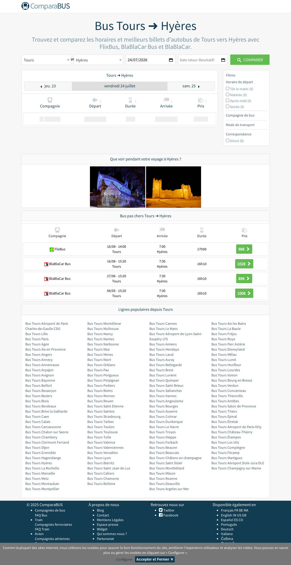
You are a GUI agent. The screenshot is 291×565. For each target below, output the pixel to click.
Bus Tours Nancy (100, 333)
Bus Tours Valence (101, 442)
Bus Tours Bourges (163, 406)
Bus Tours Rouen (100, 401)
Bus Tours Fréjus (224, 333)
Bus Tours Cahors (100, 473)
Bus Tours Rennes (101, 395)
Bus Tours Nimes (100, 354)
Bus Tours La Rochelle (42, 468)
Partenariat (105, 538)
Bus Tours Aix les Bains (228, 323)
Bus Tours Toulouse (102, 432)
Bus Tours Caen (37, 416)
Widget (102, 529)
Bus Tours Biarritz (100, 463)
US (239, 515)
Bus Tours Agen (37, 344)
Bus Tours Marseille (40, 473)
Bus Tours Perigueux (103, 375)
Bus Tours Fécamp (225, 452)
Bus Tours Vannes (163, 395)
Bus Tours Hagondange (43, 457)
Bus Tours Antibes (225, 401)
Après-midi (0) (240, 100)
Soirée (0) (237, 106)
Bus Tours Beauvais (164, 452)
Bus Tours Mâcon (162, 473)
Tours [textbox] (29, 60)
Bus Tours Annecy (39, 359)
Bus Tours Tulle (99, 437)
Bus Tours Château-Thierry (231, 432)
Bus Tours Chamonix (103, 478)
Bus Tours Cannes (163, 323)
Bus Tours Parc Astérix (228, 344)
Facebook (170, 515)
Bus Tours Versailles (102, 452)
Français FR (229, 510)
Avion (39, 533)
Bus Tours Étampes (226, 437)
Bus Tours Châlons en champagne (175, 457)
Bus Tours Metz (37, 478)
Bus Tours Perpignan (103, 380)
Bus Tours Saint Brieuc (166, 385)
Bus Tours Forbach (163, 442)
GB (244, 515)
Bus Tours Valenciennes (105, 447)
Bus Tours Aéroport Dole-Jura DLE (237, 463)
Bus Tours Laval (161, 354)
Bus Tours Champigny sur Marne (236, 468)
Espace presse (107, 524)
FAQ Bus (41, 515)
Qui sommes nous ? (112, 533)
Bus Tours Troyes (162, 432)
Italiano (227, 533)
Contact (103, 515)
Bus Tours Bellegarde (165, 364)
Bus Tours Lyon (99, 457)
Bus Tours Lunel (223, 359)
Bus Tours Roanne (163, 478)
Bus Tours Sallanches (165, 390)
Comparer (250, 59)
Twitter (168, 510)
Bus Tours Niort (99, 359)
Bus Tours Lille (36, 333)
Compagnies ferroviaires (53, 524)
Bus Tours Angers (38, 354)
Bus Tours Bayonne (40, 380)
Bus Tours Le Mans (163, 328)
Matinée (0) (238, 94)
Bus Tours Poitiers (101, 385)
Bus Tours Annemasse (42, 364)
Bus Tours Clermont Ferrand (47, 442)
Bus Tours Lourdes (225, 370)
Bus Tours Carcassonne (43, 426)
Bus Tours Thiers (224, 411)
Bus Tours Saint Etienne (105, 406)
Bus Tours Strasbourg (103, 416)
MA (246, 510)
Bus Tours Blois (37, 401)
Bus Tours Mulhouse (103, 328)
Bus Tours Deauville (164, 483)
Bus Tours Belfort (38, 385)
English (226, 515)
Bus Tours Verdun (225, 385)
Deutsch (227, 529)
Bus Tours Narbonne (103, 344)
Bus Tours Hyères (38, 463)
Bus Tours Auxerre (163, 411)
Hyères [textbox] (82, 60)
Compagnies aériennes (52, 538)
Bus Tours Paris (37, 339)
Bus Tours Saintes (100, 411)
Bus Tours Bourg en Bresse (231, 380)
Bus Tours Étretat (224, 421)
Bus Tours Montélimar (104, 323)
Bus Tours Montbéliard (166, 468)
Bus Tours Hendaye (164, 349)
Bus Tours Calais (37, 421)
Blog (100, 510)
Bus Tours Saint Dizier (165, 463)
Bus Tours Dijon (37, 447)
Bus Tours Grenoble (40, 452)
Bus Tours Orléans (101, 364)
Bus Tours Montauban (42, 483)
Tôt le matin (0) (241, 89)
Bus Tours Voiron (224, 375)
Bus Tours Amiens (163, 344)
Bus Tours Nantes (100, 339)
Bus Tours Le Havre (164, 426)
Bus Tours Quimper (164, 380)
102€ (244, 263)
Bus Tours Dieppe (162, 437)
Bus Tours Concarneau (228, 390)
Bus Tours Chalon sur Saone (46, 432)
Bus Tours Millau (224, 354)
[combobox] (46, 60)
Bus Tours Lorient (163, 375)
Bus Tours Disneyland (228, 349)
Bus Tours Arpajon (39, 370)
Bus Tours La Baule (226, 328)
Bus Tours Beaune (163, 447)
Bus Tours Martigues (226, 457)
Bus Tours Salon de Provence (233, 406)
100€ (244, 293)
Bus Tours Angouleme (166, 401)
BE (241, 510)
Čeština (227, 538)
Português (229, 524)
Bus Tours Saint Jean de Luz (108, 468)
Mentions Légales (110, 519)
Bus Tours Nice (98, 349)
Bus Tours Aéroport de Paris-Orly (236, 426)
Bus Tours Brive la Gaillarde (46, 411)
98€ (244, 249)
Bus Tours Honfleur (226, 364)
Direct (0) (237, 140)
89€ (244, 278)
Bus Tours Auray (161, 359)
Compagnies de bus (50, 510)
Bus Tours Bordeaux (40, 406)
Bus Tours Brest (161, 370)
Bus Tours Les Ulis (225, 442)
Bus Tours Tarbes (100, 421)
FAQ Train (42, 529)
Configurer (124, 559)
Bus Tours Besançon (40, 390)
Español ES (230, 519)
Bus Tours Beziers (38, 395)
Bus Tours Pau (98, 370)
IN (234, 515)
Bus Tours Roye (223, 339)
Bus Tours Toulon (100, 426)
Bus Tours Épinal (224, 416)
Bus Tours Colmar (163, 416)
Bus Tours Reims (100, 390)
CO (241, 519)
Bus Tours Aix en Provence (45, 349)
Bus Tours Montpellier (42, 488)
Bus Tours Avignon (39, 375)
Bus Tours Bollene (101, 483)
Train (39, 519)
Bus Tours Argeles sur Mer (169, 488)
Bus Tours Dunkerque (166, 421)
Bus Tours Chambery (41, 437)
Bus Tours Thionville (227, 395)
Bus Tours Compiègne (228, 447)
